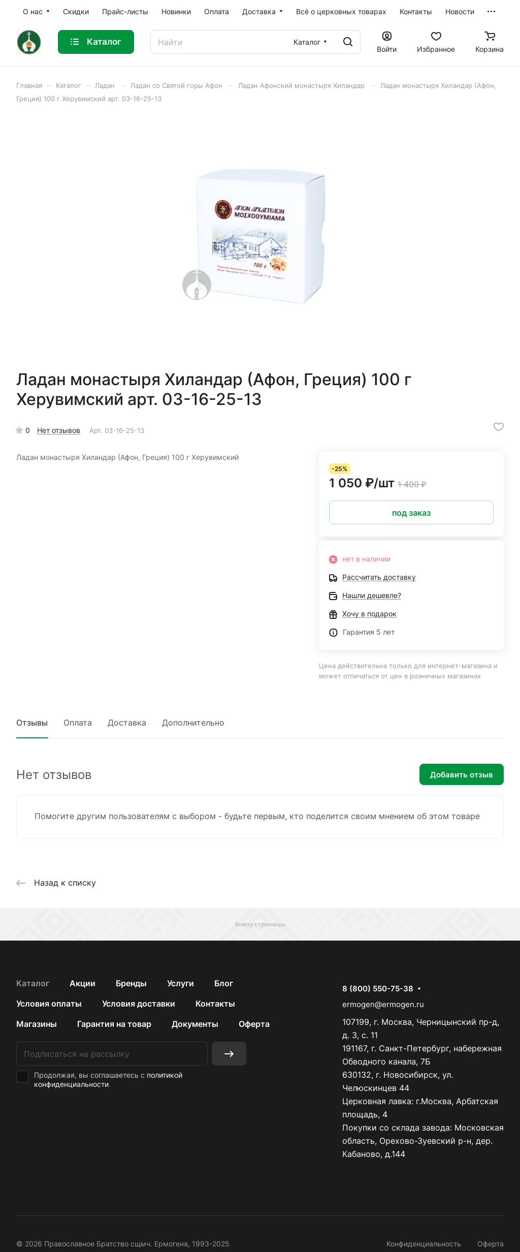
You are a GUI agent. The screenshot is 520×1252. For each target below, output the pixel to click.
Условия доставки (138, 1003)
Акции (82, 983)
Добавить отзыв (461, 774)
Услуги (180, 983)
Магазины (36, 1024)
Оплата (77, 722)
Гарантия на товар (114, 1024)
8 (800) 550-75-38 (377, 988)
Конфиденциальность (423, 1243)
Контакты (215, 1003)
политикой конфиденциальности (108, 1079)
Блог (223, 983)
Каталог (32, 983)
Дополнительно (193, 722)
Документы (195, 1024)
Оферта (254, 1024)
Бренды (131, 983)
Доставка (127, 722)
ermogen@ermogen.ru (383, 1004)
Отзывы (32, 722)
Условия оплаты (49, 1003)
